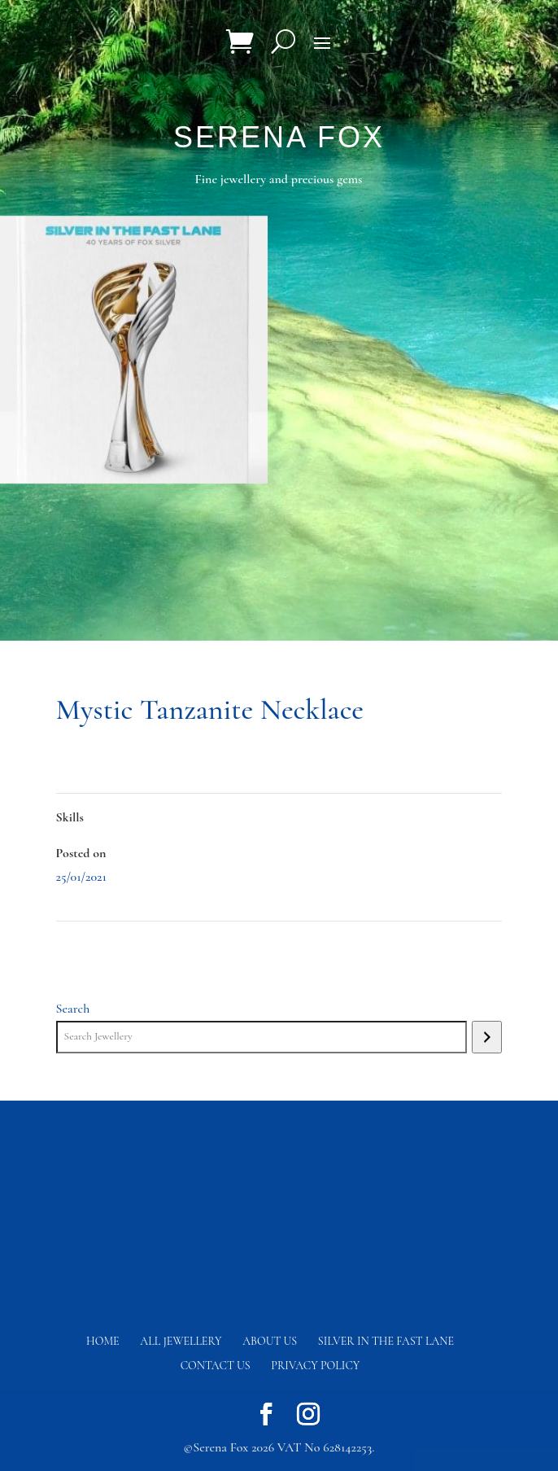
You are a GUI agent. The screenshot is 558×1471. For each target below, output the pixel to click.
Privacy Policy (315, 1365)
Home (103, 1341)
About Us (269, 1341)
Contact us (216, 1365)
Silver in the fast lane (386, 1341)
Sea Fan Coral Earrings (111, 945)
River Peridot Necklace (446, 945)
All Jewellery (180, 1341)
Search (73, 1008)
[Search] (487, 1037)
